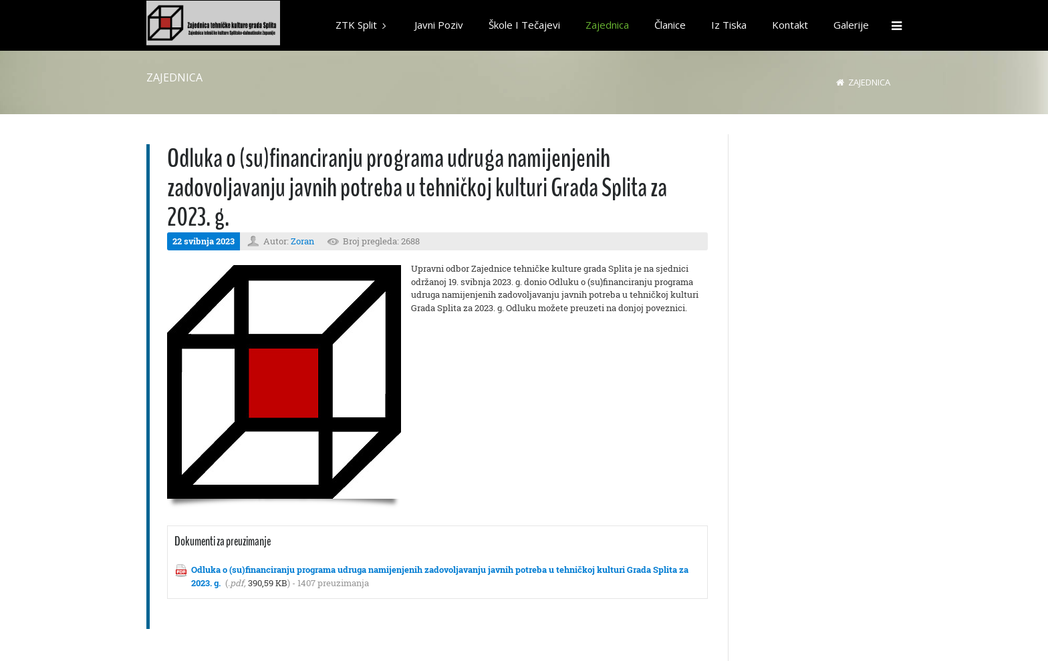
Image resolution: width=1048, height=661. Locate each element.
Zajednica (869, 82)
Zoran (302, 241)
